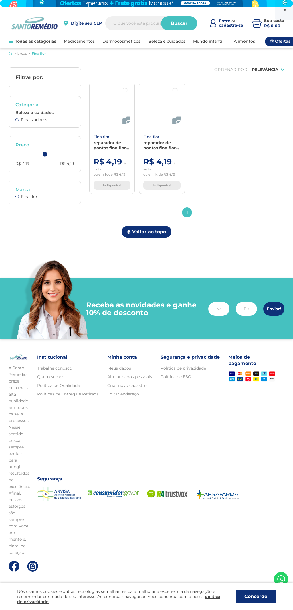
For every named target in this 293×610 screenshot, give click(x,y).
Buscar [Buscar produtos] (179, 23)
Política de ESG (176, 376)
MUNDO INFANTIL (208, 41)
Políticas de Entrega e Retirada (68, 394)
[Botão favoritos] (125, 91)
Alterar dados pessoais (129, 376)
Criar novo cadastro (127, 385)
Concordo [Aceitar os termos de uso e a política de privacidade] (255, 596)
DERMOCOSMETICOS (121, 41)
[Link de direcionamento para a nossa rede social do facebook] (14, 566)
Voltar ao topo (146, 231)
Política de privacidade (183, 368)
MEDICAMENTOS (79, 41)
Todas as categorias (32, 41)
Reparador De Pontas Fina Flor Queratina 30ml (110, 145)
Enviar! (274, 308)
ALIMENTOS (244, 41)
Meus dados (119, 368)
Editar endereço (123, 394)
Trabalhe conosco (54, 368)
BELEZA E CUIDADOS (166, 41)
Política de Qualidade (58, 385)
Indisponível (112, 185)
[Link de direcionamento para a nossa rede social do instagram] (32, 566)
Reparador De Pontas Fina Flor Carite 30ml (159, 145)
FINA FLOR (101, 136)
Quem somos (50, 376)
